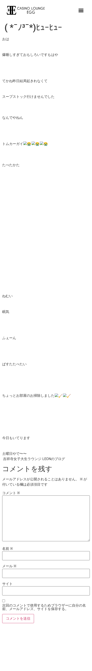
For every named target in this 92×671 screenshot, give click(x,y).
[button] (81, 10)
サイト (7, 583)
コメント (11, 492)
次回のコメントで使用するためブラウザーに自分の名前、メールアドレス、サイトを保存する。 (44, 606)
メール (9, 565)
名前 (7, 548)
